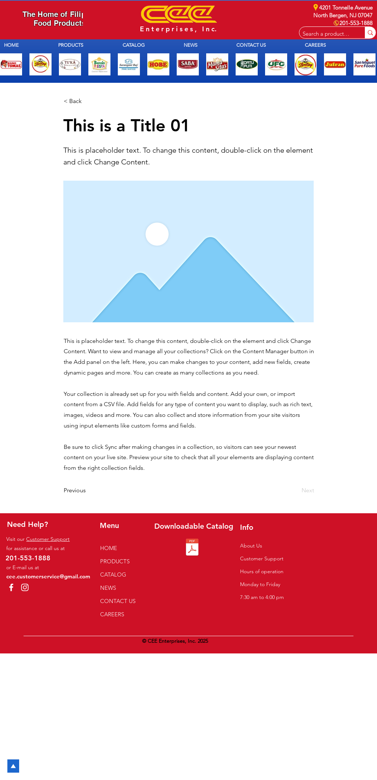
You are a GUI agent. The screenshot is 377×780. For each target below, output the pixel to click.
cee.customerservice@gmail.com (48, 576)
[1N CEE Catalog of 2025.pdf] (192, 548)
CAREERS (112, 614)
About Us (251, 545)
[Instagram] (25, 587)
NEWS (108, 587)
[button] (85, 45)
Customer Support (48, 539)
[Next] (295, 490)
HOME (108, 548)
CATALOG (113, 574)
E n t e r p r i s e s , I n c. (178, 29)
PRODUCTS (115, 561)
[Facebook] (11, 587)
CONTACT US (117, 601)
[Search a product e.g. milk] (326, 33)
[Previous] (88, 490)
